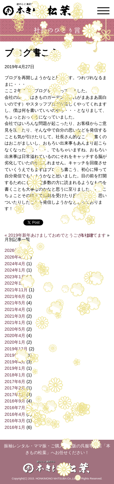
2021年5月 (15, 302)
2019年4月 (15, 361)
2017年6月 (15, 381)
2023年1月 (15, 276)
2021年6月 (15, 296)
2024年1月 (15, 270)
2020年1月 (15, 342)
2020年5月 (15, 329)
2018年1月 (15, 374)
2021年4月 (15, 309)
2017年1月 (15, 394)
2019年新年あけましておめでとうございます (51, 235)
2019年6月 (15, 355)
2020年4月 (15, 335)
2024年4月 (15, 263)
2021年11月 (16, 289)
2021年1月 (15, 322)
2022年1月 (15, 283)
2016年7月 (15, 407)
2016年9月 (15, 401)
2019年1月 (15, 368)
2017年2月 (15, 388)
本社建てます (93, 235)
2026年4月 (15, 257)
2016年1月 (15, 427)
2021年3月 (15, 316)
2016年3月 (15, 420)
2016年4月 (15, 414)
